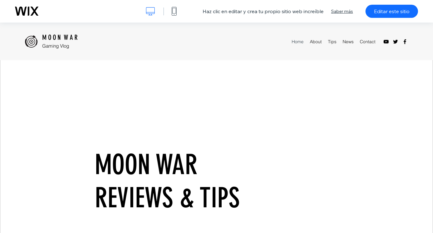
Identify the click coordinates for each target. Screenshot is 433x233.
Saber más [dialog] (342, 11)
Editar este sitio (392, 11)
